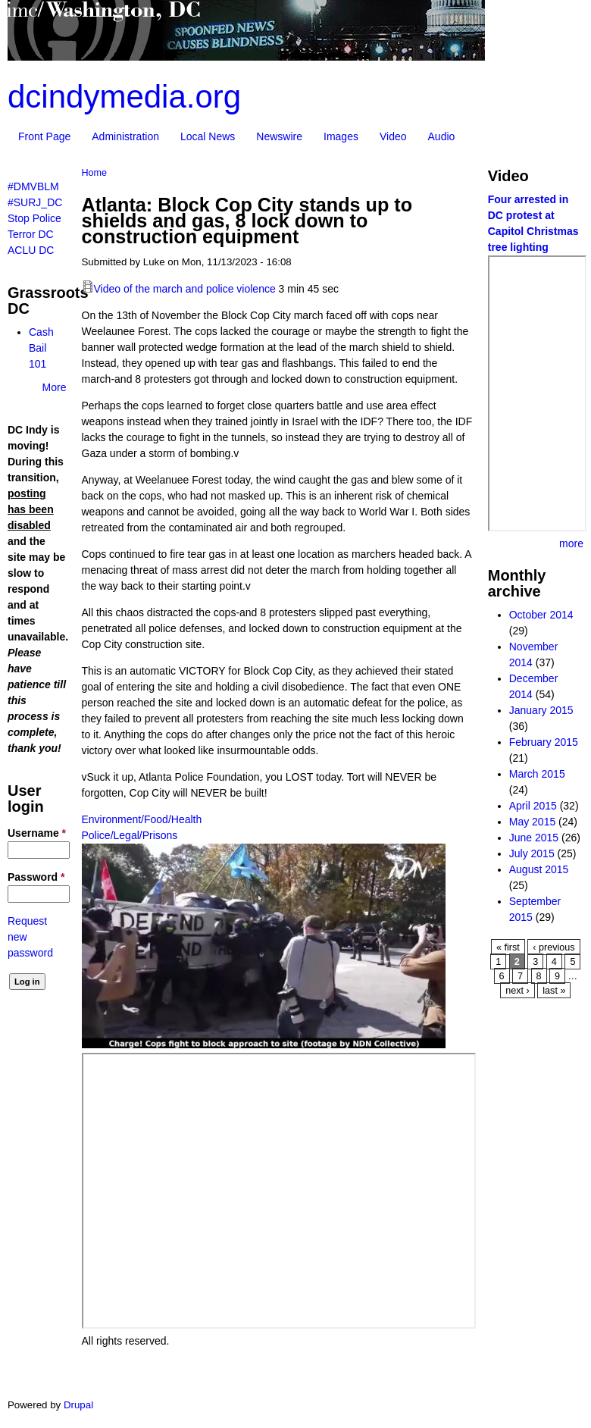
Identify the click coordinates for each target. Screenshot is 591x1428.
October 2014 (541, 615)
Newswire (279, 136)
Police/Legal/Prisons (130, 835)
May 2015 (532, 822)
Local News (207, 136)
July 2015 (532, 853)
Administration (125, 136)
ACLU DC (31, 250)
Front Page (44, 136)
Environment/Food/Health (142, 819)
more (571, 543)
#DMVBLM (33, 186)
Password (36, 877)
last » (554, 990)
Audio (441, 136)
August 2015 (539, 869)
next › (517, 990)
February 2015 (543, 742)
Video (393, 136)
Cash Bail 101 (41, 348)
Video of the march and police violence (185, 289)
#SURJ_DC (35, 202)
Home (95, 173)
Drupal (78, 1405)
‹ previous (553, 947)
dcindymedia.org (124, 96)
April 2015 (533, 806)
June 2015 (533, 837)
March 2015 (537, 774)
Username (37, 833)
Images (341, 136)
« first (508, 947)
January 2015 (541, 710)
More (54, 387)
